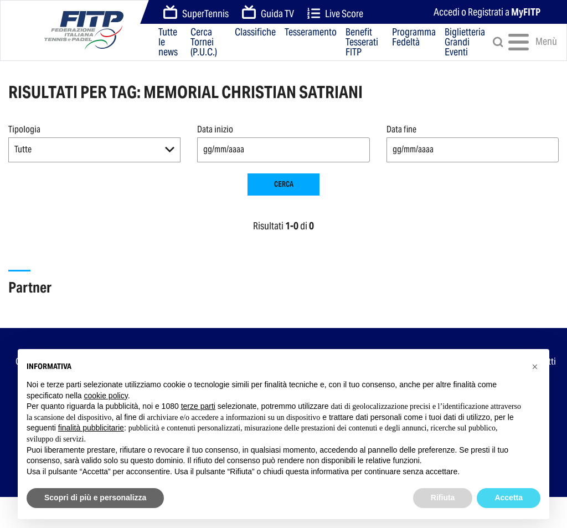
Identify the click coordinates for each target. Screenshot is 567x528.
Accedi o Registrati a (487, 12)
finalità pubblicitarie (91, 427)
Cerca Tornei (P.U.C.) (203, 42)
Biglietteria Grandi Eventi (465, 42)
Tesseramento (311, 32)
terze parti (198, 406)
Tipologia (24, 129)
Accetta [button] (508, 497)
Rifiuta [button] (443, 497)
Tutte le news (168, 42)
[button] (94, 149)
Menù (524, 42)
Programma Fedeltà (414, 37)
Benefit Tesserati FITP (362, 42)
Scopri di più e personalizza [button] (95, 497)
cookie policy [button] (106, 395)
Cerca (283, 184)
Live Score (335, 13)
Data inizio (215, 129)
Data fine (401, 129)
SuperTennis (196, 12)
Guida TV (268, 12)
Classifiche (255, 32)
